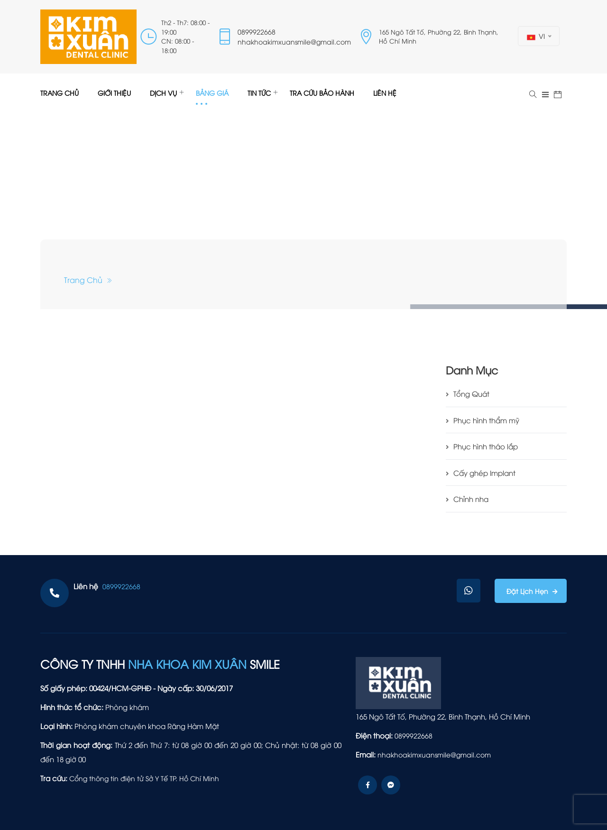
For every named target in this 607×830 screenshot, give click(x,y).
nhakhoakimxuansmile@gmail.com (294, 41)
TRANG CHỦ (59, 92)
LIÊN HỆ (384, 92)
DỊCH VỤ (163, 92)
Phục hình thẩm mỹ (482, 420)
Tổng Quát (467, 393)
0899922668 (257, 31)
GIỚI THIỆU (114, 92)
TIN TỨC (259, 92)
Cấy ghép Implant (480, 472)
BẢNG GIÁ (212, 92)
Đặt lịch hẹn (528, 590)
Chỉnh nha (467, 498)
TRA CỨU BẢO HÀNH (322, 92)
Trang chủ (88, 279)
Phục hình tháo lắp (482, 446)
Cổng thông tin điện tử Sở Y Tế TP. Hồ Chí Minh (144, 778)
